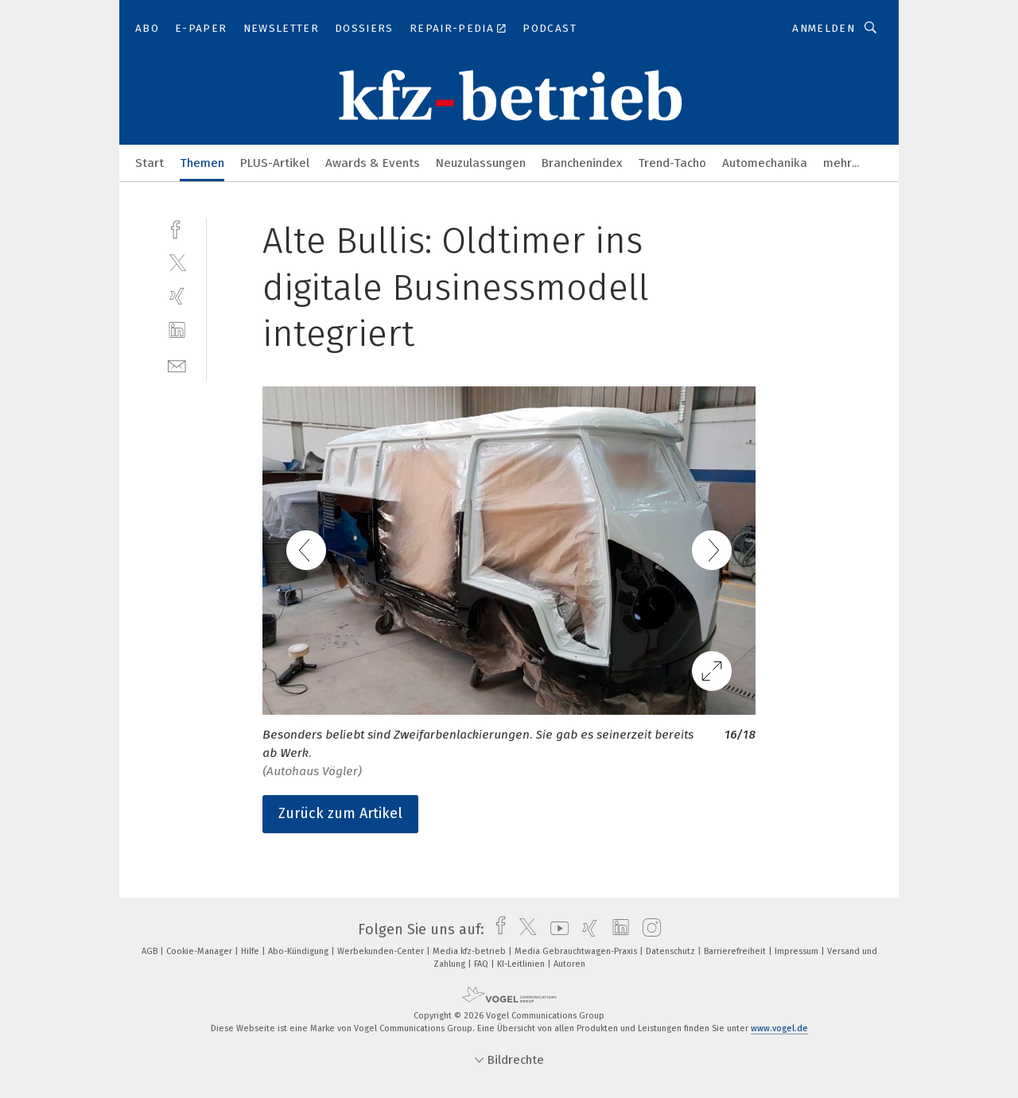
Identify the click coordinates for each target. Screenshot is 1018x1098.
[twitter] (177, 262)
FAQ (482, 964)
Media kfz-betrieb (470, 951)
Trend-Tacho (672, 163)
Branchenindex (582, 163)
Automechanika (764, 163)
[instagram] (648, 929)
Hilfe (251, 951)
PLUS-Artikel (274, 163)
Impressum (798, 951)
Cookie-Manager (200, 951)
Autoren (569, 964)
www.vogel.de (779, 1028)
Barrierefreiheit (736, 951)
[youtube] (555, 929)
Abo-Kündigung (299, 951)
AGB (151, 951)
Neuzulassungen (481, 163)
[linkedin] (177, 330)
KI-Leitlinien (522, 964)
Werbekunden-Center (381, 951)
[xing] (177, 296)
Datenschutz (671, 951)
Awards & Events (372, 163)
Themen (202, 163)
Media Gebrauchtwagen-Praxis (577, 951)
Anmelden (823, 28)
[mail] (177, 364)
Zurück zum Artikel (340, 813)
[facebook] (177, 228)
